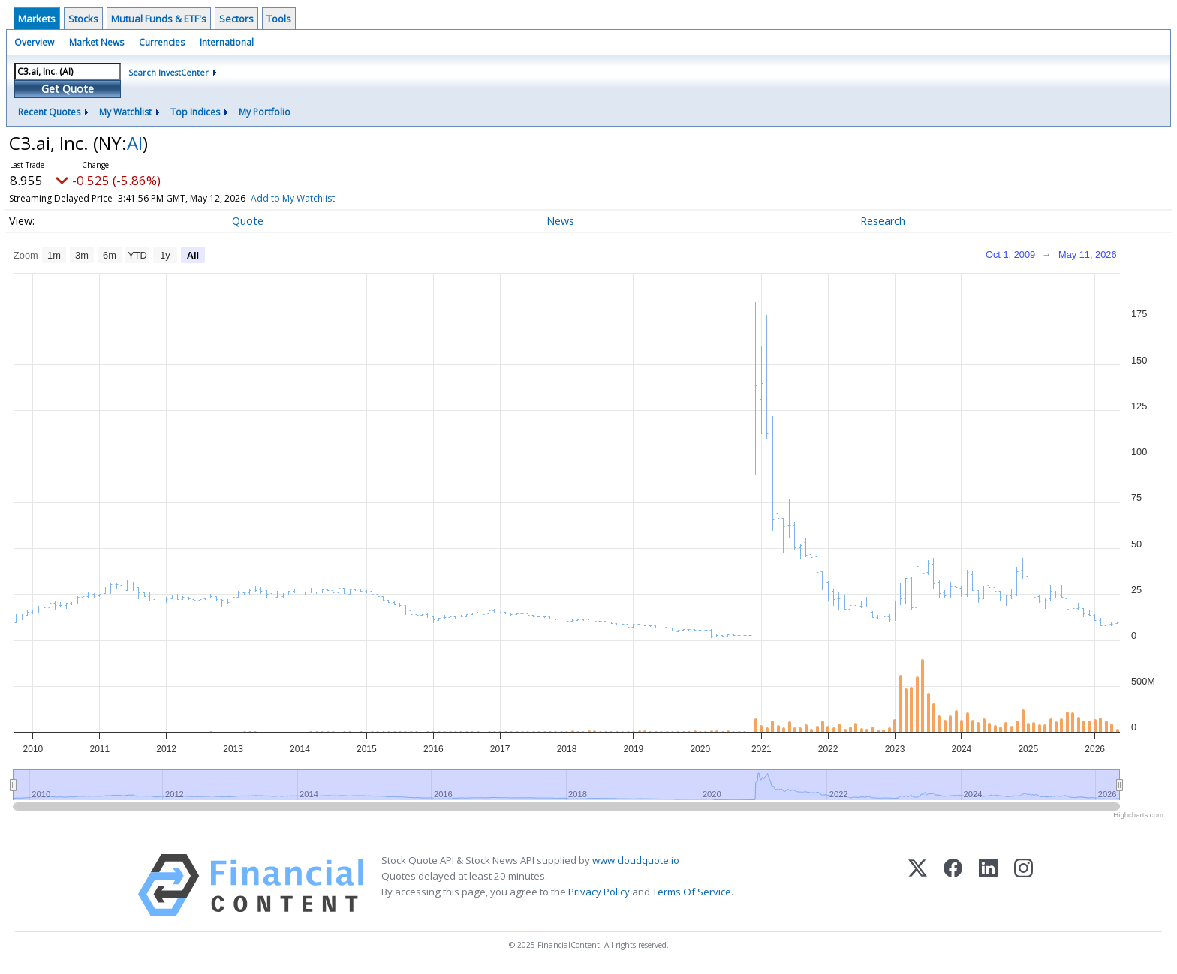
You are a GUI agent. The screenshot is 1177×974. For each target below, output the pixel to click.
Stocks (83, 18)
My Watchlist (125, 112)
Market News (96, 42)
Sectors (236, 18)
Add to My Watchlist (293, 198)
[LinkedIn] (988, 885)
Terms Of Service (691, 891)
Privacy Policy (599, 891)
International (227, 42)
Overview (34, 42)
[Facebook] (953, 885)
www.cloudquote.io (635, 860)
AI (135, 142)
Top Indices (195, 112)
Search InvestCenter (168, 72)
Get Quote (67, 89)
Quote (247, 221)
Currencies (162, 42)
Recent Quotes (49, 112)
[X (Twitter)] (917, 885)
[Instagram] (1023, 885)
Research (882, 221)
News (560, 221)
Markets (37, 18)
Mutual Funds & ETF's (158, 18)
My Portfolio (264, 112)
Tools (278, 18)
